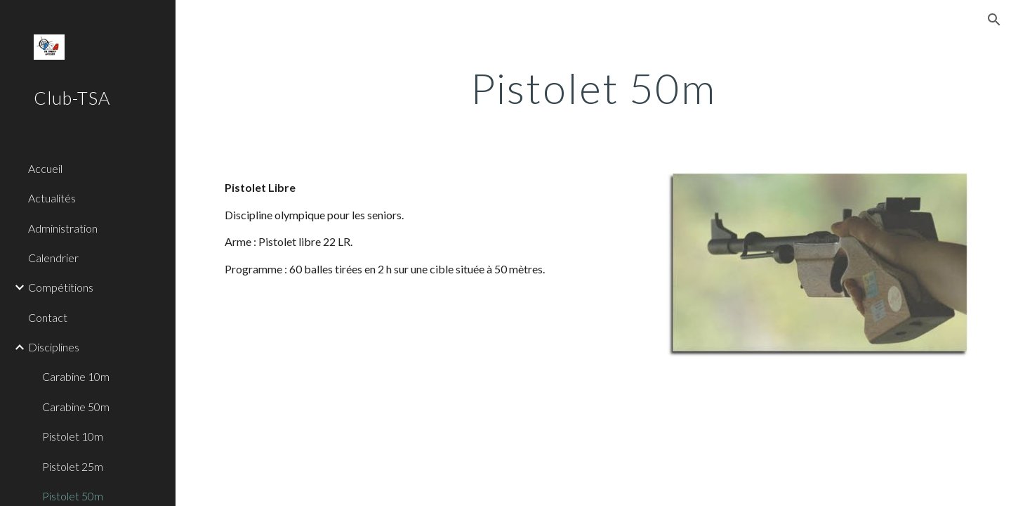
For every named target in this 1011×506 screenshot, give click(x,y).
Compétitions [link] (60, 287)
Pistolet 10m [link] (72, 436)
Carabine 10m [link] (76, 376)
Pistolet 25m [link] (72, 466)
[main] (593, 88)
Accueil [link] (45, 168)
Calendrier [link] (53, 257)
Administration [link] (63, 228)
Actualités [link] (52, 198)
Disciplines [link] (53, 346)
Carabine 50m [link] (76, 406)
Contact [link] (47, 317)
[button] (994, 20)
